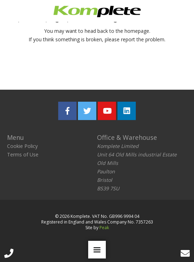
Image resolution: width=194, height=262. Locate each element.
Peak (104, 228)
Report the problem (130, 68)
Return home (53, 68)
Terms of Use (22, 154)
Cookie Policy (22, 146)
